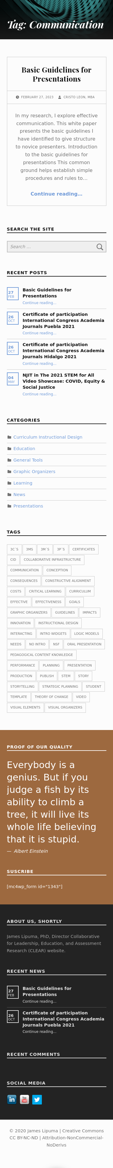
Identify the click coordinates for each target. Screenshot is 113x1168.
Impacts (90, 613)
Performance (22, 665)
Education (24, 448)
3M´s (45, 549)
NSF (56, 644)
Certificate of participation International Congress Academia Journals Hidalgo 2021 (63, 350)
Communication (24, 570)
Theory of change (51, 697)
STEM (66, 676)
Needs (15, 644)
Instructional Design (58, 623)
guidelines (65, 613)
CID (13, 560)
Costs (15, 591)
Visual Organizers (65, 707)
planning (51, 665)
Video (81, 697)
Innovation (20, 623)
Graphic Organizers (34, 471)
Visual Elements (25, 707)
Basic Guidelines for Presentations (56, 73)
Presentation (79, 665)
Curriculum (80, 591)
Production (21, 676)
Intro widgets (53, 634)
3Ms (29, 549)
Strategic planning (60, 687)
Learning (23, 483)
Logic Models (86, 634)
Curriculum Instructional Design (48, 437)
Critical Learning (45, 591)
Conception (57, 570)
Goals (74, 602)
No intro (37, 644)
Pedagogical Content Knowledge (41, 655)
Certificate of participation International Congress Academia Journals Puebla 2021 (63, 320)
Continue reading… (57, 194)
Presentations (28, 505)
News (19, 494)
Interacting (21, 634)
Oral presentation (84, 644)
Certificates (83, 549)
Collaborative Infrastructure (52, 560)
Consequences (23, 581)
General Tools (28, 460)
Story (83, 676)
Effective (19, 602)
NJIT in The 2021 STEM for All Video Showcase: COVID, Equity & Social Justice (64, 381)
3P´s (61, 549)
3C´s (14, 549)
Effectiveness (48, 602)
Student (93, 687)
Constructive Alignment (68, 581)
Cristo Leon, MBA (79, 97)
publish (47, 676)
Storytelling (22, 687)
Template (18, 697)
